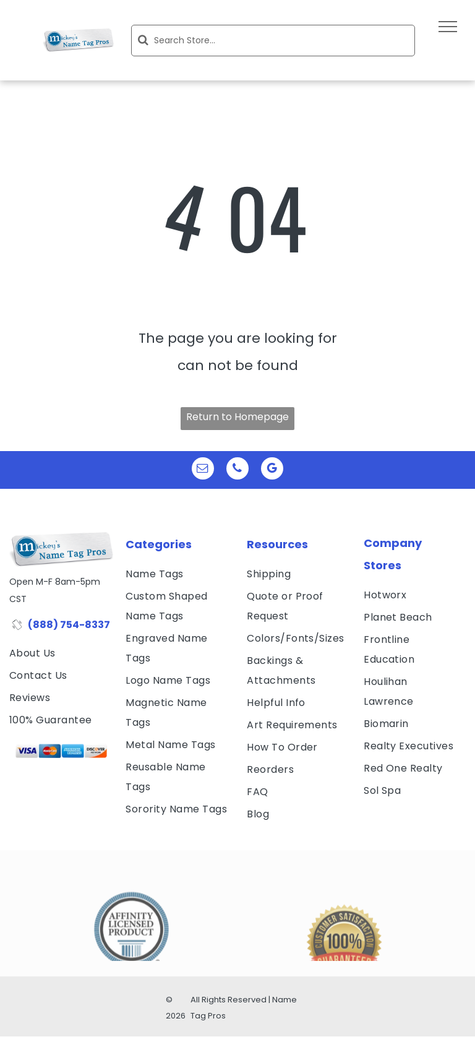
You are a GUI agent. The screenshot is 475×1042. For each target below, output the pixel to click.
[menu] (448, 27)
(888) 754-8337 (69, 625)
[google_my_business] (272, 470)
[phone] (237, 470)
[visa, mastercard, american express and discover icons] (61, 751)
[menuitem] (61, 653)
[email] (203, 470)
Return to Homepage (237, 417)
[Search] (273, 40)
